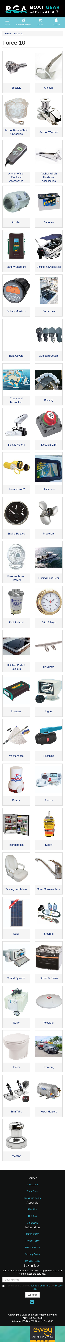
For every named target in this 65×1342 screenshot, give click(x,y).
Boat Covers (16, 355)
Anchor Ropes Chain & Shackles (16, 132)
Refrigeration (16, 844)
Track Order (32, 1191)
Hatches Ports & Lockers (16, 667)
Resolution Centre (32, 1198)
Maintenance (16, 756)
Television (48, 1022)
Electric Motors (16, 444)
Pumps (16, 800)
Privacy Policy (32, 1240)
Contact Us (32, 1222)
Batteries (49, 222)
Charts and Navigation (16, 400)
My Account (32, 1184)
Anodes (16, 222)
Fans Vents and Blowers (16, 578)
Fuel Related (16, 622)
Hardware (48, 667)
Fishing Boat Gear (48, 578)
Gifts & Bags (49, 622)
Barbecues (49, 311)
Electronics (49, 489)
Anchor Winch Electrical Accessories (16, 177)
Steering (49, 933)
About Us (32, 1209)
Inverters (16, 711)
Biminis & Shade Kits (49, 266)
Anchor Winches (48, 132)
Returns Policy (32, 1247)
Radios (49, 800)
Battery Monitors (16, 311)
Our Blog (32, 1216)
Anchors (48, 87)
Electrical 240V (16, 489)
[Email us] (32, 1302)
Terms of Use (32, 1234)
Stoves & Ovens (48, 978)
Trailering (48, 1067)
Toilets (16, 1067)
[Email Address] (32, 1279)
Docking (48, 400)
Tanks (16, 1022)
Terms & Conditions (40, 1285)
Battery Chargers (16, 266)
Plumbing (48, 756)
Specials (16, 87)
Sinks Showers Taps (48, 889)
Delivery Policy (32, 1261)
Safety (48, 844)
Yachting (16, 1156)
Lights (48, 711)
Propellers (49, 533)
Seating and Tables (16, 889)
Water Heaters (48, 1111)
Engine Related (16, 533)
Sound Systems (16, 978)
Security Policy (32, 1254)
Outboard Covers (49, 355)
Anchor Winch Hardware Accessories (49, 177)
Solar (16, 933)
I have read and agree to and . (32, 1287)
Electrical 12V (49, 444)
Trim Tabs (16, 1111)
